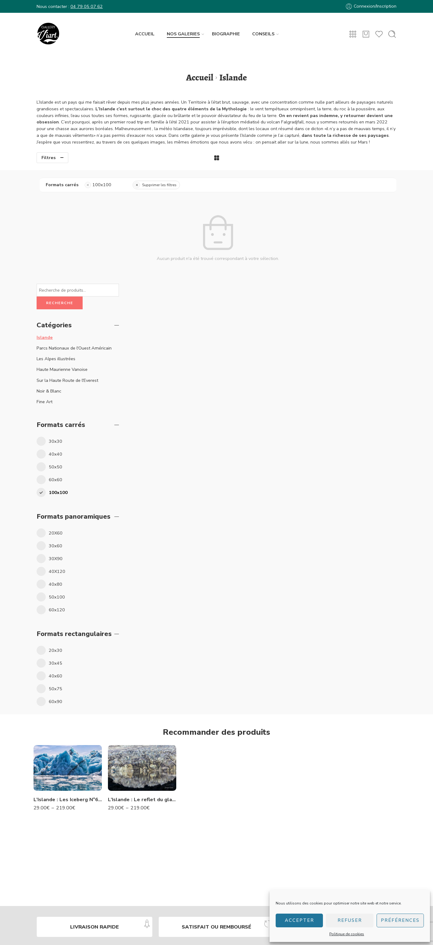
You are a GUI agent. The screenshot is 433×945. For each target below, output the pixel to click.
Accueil (199, 77)
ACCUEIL (145, 34)
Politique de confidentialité (153, 933)
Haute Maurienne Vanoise (62, 256)
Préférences (400, 920)
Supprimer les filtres (246, 185)
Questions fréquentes (254, 855)
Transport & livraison (254, 890)
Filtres (48, 158)
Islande (45, 224)
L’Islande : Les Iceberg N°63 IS (68, 685)
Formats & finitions (252, 883)
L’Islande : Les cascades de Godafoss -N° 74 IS (291, 685)
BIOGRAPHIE (226, 34)
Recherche (59, 189)
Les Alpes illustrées (56, 245)
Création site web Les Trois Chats (241, 941)
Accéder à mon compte (256, 848)
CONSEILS (263, 34)
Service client (246, 862)
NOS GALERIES (183, 34)
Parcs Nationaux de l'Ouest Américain (74, 235)
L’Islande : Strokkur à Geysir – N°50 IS (216, 742)
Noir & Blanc (49, 277)
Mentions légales (266, 933)
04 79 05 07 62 (86, 6)
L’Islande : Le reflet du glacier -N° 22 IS (142, 685)
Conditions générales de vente (214, 933)
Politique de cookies (346, 934)
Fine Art (44, 288)
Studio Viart (323, 848)
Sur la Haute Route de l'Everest (67, 267)
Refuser (350, 920)
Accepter (299, 920)
